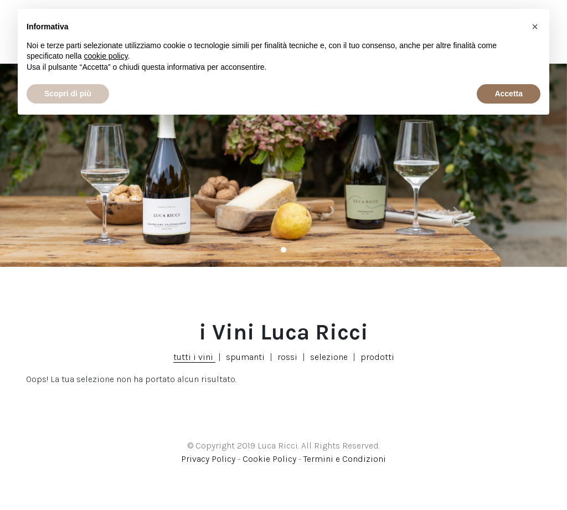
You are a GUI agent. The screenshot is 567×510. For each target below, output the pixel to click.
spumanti (245, 357)
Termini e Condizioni (344, 459)
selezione (329, 357)
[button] (535, 26)
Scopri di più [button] (67, 93)
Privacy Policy (208, 459)
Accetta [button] (508, 93)
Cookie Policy (269, 459)
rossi (287, 357)
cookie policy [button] (106, 55)
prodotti (377, 357)
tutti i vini (194, 357)
